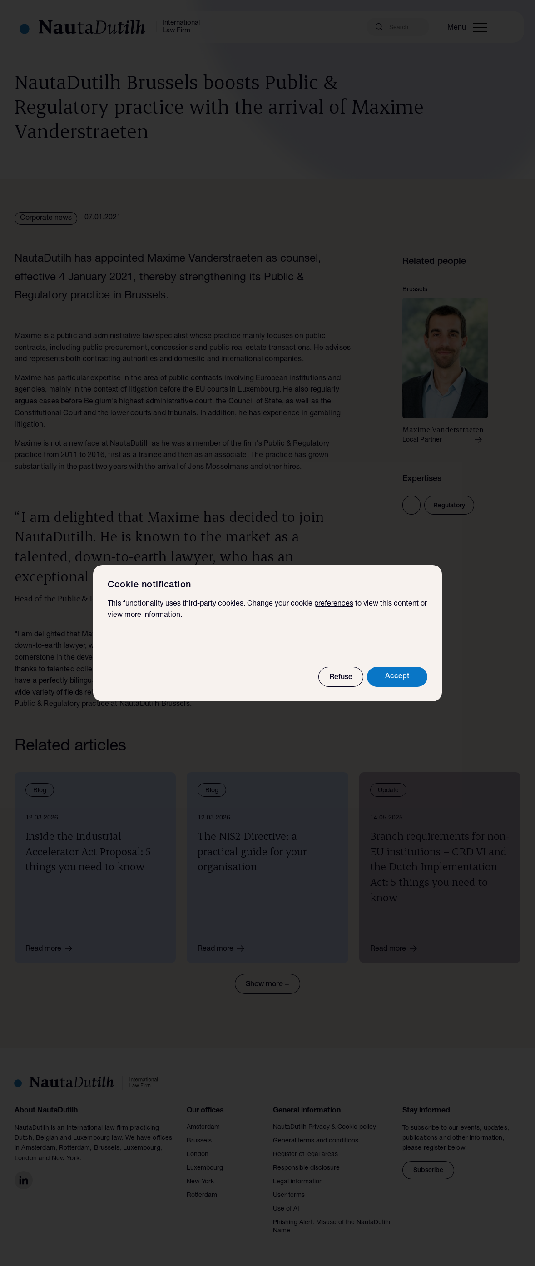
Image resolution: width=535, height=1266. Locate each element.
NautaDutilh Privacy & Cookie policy (324, 1127)
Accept (397, 676)
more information (152, 615)
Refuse (340, 677)
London (197, 1155)
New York (200, 1182)
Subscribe (428, 1170)
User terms (289, 1195)
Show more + (267, 984)
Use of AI (286, 1209)
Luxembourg (205, 1168)
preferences (333, 604)
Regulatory (449, 506)
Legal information (298, 1182)
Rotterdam (202, 1195)
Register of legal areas (305, 1155)
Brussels (199, 1141)
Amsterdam (203, 1127)
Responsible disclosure (306, 1168)
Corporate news (46, 218)
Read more (52, 948)
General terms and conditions (315, 1141)
